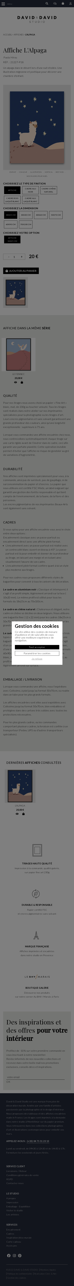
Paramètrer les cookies (37, 653)
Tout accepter (37, 647)
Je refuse (37, 658)
